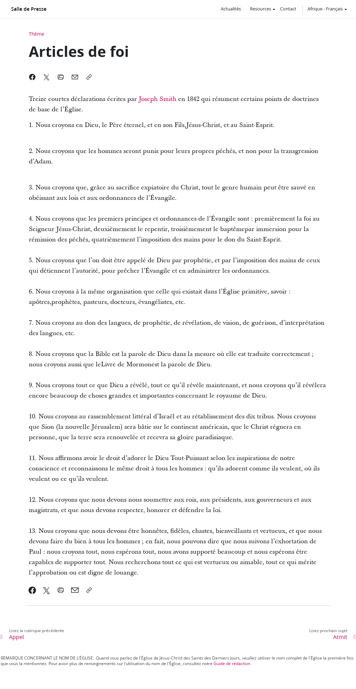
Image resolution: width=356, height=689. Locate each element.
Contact (288, 9)
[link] (32, 590)
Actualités (231, 9)
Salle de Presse (28, 9)
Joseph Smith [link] (157, 99)
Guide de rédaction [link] (232, 663)
